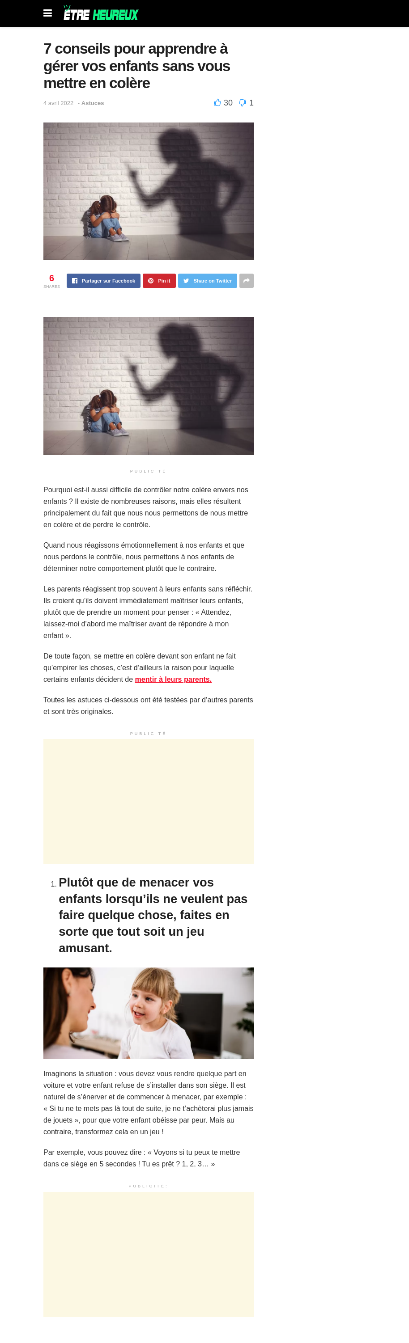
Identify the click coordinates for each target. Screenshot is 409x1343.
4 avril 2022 (58, 103)
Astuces (92, 103)
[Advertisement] (148, 801)
